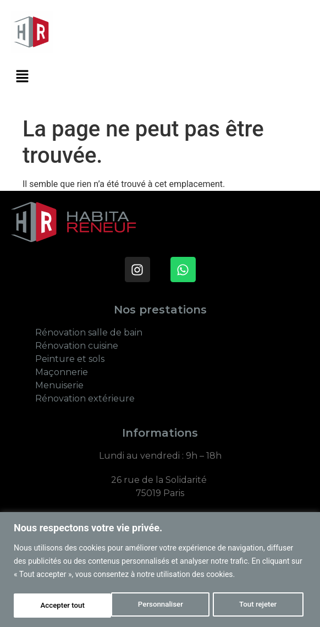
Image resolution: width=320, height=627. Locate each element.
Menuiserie (59, 385)
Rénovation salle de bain (88, 332)
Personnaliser (62, 605)
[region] (160, 570)
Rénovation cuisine (77, 345)
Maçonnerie (61, 372)
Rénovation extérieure (85, 398)
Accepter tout (258, 605)
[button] (22, 77)
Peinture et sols (71, 359)
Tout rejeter (160, 605)
